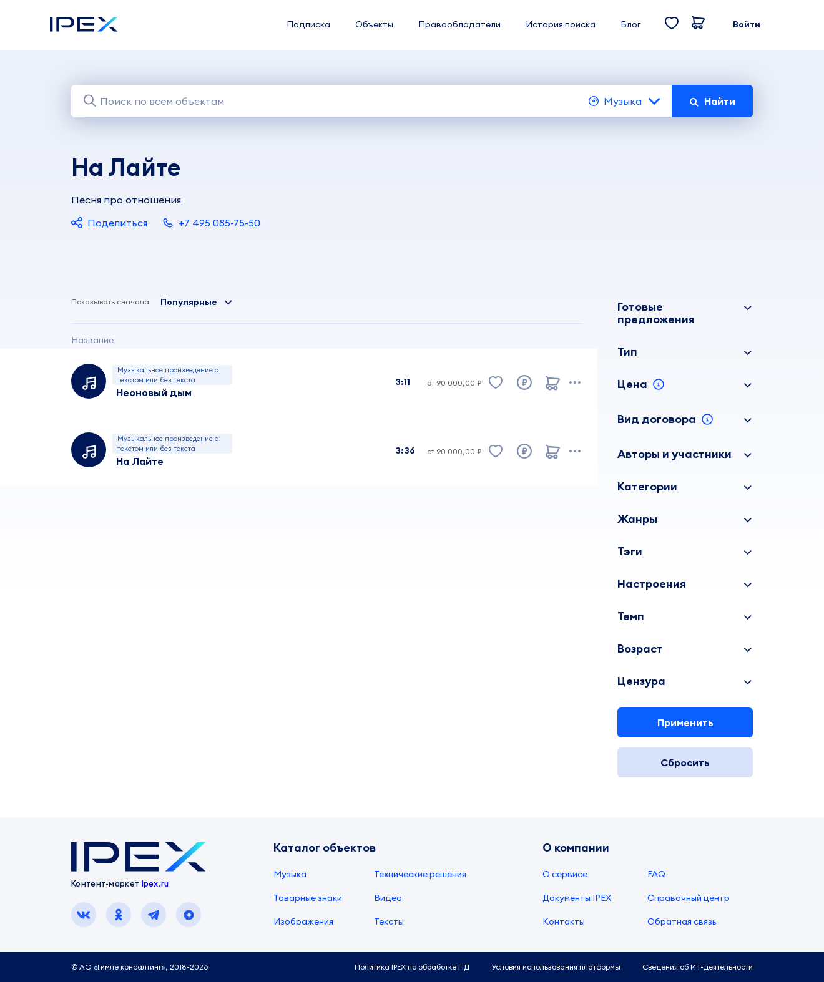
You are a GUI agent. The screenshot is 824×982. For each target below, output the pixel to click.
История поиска (561, 24)
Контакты (563, 921)
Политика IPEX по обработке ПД (412, 966)
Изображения (303, 921)
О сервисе (564, 874)
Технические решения (420, 874)
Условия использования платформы (555, 966)
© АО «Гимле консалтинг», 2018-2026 (139, 966)
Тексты (389, 921)
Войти (746, 24)
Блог (630, 24)
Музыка (625, 101)
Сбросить (685, 762)
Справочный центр (688, 897)
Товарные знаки (307, 897)
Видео (388, 897)
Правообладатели (459, 24)
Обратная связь (682, 921)
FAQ (656, 874)
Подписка (308, 24)
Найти (712, 101)
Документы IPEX (576, 897)
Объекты (374, 24)
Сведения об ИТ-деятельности (697, 966)
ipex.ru (155, 883)
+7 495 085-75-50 (211, 222)
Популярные (196, 302)
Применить (685, 722)
